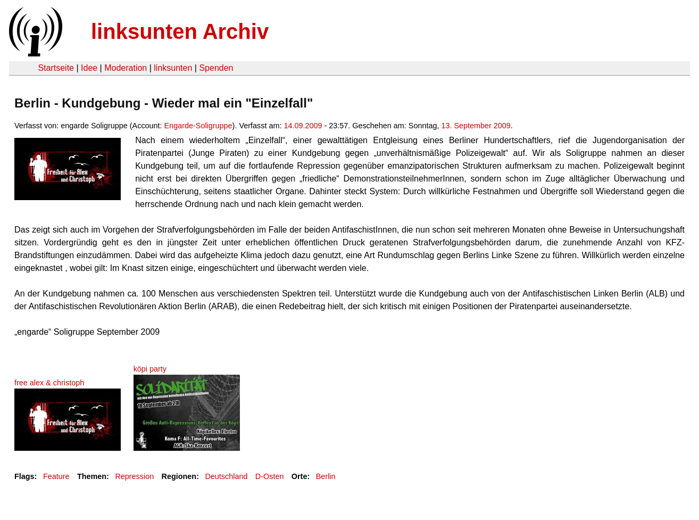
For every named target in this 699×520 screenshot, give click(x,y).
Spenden (216, 67)
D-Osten (269, 476)
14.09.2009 (303, 125)
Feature (56, 476)
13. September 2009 (475, 125)
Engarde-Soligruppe (198, 125)
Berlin (326, 476)
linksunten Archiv (180, 31)
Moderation (125, 67)
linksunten (173, 67)
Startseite (56, 67)
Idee (89, 67)
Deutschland (226, 476)
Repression (134, 476)
